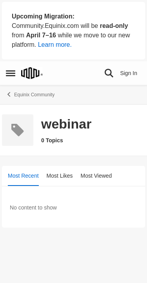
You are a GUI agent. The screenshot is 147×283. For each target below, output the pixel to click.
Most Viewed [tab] (96, 176)
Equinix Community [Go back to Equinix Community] (30, 94)
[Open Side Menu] (10, 73)
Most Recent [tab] (23, 176)
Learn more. (55, 44)
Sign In (128, 73)
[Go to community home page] (32, 73)
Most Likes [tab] (60, 176)
